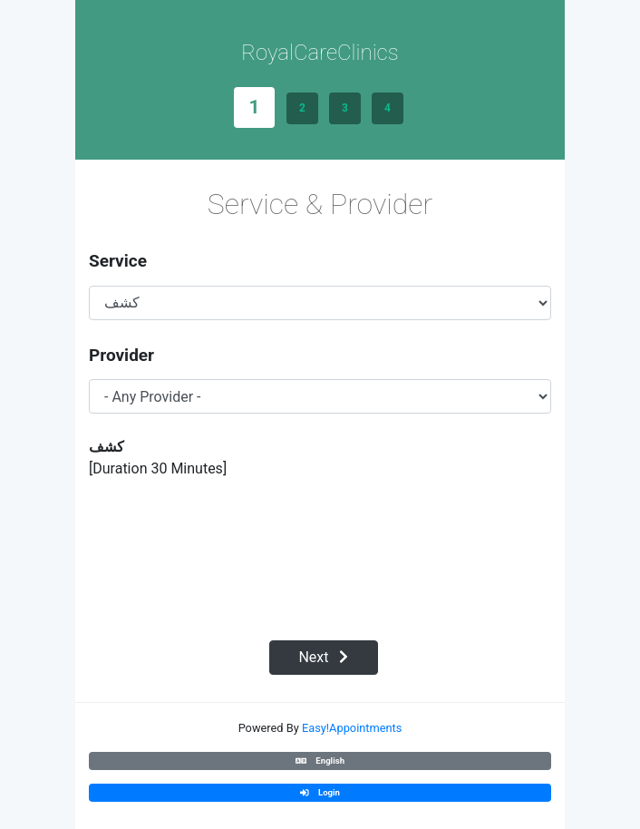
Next (323, 657)
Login (320, 792)
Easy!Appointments (352, 728)
